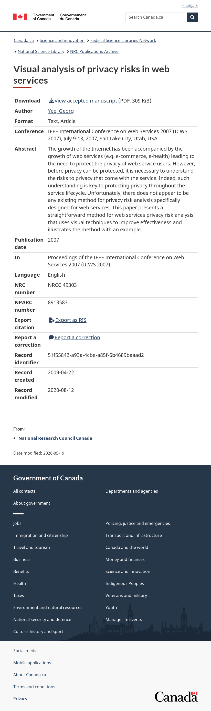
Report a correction (74, 337)
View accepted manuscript (83, 100)
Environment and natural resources (47, 607)
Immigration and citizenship (40, 535)
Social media (25, 650)
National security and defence (42, 619)
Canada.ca (24, 40)
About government (31, 503)
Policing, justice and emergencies (138, 523)
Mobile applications (32, 662)
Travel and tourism (31, 547)
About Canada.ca (29, 675)
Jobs (17, 523)
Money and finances (125, 559)
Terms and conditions (34, 687)
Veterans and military (126, 595)
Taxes (18, 595)
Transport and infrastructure (134, 535)
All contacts (24, 491)
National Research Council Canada (55, 438)
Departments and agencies (132, 491)
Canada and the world (127, 547)
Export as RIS (68, 320)
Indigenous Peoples (125, 583)
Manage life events (124, 619)
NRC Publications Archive (94, 51)
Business (21, 559)
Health (19, 583)
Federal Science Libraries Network (123, 40)
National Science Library (41, 51)
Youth (111, 607)
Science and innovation (62, 40)
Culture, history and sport (38, 631)
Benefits (21, 571)
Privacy (20, 699)
